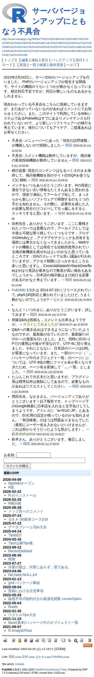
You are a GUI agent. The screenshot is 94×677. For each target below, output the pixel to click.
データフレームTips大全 (27, 527)
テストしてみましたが (40, 324)
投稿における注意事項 (25, 591)
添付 (78, 60)
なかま (58, 300)
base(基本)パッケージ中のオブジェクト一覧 (43, 622)
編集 (25, 60)
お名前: (10, 455)
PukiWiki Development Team (51, 669)
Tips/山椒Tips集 (20, 543)
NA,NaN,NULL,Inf (22, 575)
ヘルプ (71, 65)
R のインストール (22, 495)
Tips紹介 (15, 535)
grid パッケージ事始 (24, 583)
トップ (9, 60)
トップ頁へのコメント (25, 511)
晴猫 (11, 559)
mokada (19, 664)
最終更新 (56, 65)
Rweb (13, 607)
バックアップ (61, 60)
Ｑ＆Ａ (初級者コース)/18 (28, 519)
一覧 (32, 65)
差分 (44, 60)
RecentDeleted (20, 551)
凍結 (34, 60)
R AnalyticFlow (20, 630)
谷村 (61, 213)
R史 (11, 487)
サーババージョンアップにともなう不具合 (44, 21)
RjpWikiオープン (21, 483)
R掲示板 (14, 503)
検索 (42, 65)
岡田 (68, 145)
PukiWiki (19, 290)
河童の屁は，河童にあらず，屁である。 (39, 567)
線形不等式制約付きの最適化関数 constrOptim (44, 599)
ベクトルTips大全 (22, 615)
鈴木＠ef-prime (24, 434)
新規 (23, 65)
